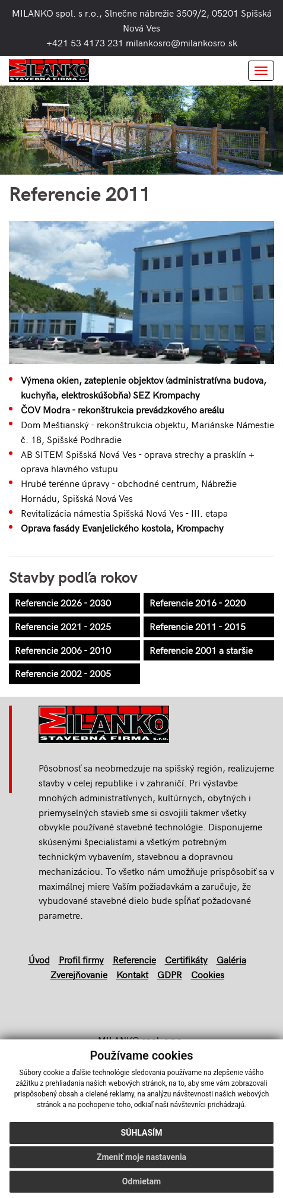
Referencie (134, 959)
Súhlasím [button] (142, 1132)
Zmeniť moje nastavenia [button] (141, 1157)
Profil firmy (81, 959)
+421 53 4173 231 (84, 42)
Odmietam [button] (141, 1181)
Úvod (39, 959)
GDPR (169, 974)
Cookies (207, 974)
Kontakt (132, 974)
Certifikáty (186, 959)
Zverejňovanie (78, 974)
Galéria (231, 959)
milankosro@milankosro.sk (181, 42)
